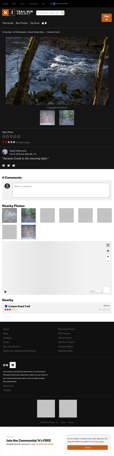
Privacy (71, 422)
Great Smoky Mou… (36, 32)
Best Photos (22, 23)
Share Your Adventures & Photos (19, 350)
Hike (22, 4)
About (6, 329)
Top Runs (34, 23)
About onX (8, 385)
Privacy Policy (99, 442)
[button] (3, 165)
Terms (63, 422)
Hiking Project (65, 337)
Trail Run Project (66, 342)
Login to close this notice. (42, 444)
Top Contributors (11, 346)
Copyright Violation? (57, 107)
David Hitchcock (18, 150)
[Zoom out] (108, 261)
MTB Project (64, 333)
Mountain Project (66, 329)
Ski (43, 4)
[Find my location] (108, 251)
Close (87, 447)
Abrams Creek (53, 32)
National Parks (65, 350)
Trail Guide (7, 23)
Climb (5, 4)
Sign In (106, 18)
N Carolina (6, 32)
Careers (7, 390)
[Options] (106, 289)
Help (5, 333)
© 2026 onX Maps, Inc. (49, 422)
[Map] (57, 267)
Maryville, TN (30, 154)
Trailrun (33, 4)
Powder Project (65, 346)
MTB (14, 4)
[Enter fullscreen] (108, 245)
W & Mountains (19, 32)
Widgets (7, 337)
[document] (87, 443)
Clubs (6, 342)
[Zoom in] (108, 257)
